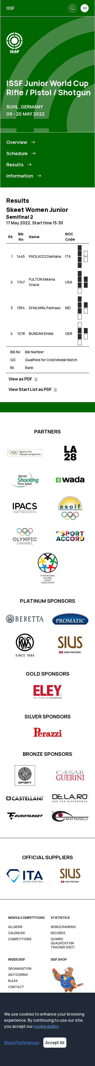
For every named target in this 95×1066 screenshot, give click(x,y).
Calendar (16, 933)
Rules (12, 981)
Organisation (19, 969)
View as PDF (23, 379)
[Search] (72, 8)
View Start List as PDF (33, 389)
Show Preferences (21, 1042)
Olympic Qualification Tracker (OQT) (63, 943)
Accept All (54, 1042)
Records (58, 933)
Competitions (19, 939)
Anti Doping (18, 975)
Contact (16, 987)
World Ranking (63, 927)
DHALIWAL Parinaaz (45, 307)
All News (15, 927)
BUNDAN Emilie (41, 333)
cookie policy (46, 1026)
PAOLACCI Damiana (45, 256)
